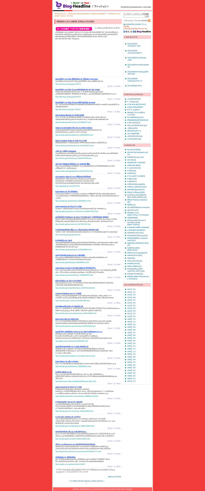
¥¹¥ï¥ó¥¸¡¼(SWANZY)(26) (137, 187)
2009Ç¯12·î (131, 319)
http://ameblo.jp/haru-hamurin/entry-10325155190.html (75, 326)
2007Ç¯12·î (131, 381)
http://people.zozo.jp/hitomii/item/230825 (70, 464)
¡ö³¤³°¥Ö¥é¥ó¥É (133, 134)
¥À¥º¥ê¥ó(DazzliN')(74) (136, 190)
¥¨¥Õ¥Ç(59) (131, 171)
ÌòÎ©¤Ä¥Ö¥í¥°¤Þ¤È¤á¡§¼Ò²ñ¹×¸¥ (135, 80)
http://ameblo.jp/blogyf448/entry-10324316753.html (74, 171)
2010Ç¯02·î (131, 314)
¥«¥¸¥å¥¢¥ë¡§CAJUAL (135, 117)
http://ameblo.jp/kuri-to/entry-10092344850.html (72, 439)
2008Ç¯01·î (131, 379)
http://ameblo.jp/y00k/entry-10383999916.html (72, 262)
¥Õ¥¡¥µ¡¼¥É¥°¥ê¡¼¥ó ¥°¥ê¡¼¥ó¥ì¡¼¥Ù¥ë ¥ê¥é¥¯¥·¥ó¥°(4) (136, 222)
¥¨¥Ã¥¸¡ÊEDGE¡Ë (133, 123)
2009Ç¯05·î (131, 335)
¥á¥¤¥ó (87, 481)
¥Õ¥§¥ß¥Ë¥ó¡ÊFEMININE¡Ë (137, 120)
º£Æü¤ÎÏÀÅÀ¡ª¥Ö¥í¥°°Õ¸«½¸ (136, 24)
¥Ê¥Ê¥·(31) (131, 205)
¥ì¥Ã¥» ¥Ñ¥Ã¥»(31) (134, 266)
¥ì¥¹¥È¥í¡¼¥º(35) (133, 264)
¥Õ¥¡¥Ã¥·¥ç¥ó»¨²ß (134, 131)
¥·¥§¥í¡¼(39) (132, 179)
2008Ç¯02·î (131, 376)
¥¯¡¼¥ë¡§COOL (133, 102)
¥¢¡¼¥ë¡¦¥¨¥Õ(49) (134, 150)
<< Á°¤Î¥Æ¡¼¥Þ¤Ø (76, 481)
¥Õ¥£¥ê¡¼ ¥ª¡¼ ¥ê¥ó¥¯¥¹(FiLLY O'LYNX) (75, 21)
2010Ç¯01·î (131, 316)
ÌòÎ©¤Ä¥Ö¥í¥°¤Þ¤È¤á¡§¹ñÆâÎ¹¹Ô (135, 52)
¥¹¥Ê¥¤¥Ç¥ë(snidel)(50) (136, 184)
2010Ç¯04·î (131, 308)
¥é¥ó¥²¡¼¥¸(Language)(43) (137, 253)
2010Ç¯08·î (131, 297)
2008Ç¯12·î (131, 349)
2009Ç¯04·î (131, 338)
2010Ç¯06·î (131, 303)
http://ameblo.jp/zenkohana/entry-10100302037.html (74, 146)
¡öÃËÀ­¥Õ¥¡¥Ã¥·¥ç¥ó (135, 136)
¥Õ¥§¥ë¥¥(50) (132, 218)
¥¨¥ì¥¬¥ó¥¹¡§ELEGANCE (136, 104)
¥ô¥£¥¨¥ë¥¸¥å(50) (134, 165)
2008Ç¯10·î (131, 354)
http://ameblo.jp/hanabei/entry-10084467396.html (73, 158)
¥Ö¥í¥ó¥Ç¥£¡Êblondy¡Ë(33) (137, 236)
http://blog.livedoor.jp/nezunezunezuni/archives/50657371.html (78, 452)
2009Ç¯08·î (131, 330)
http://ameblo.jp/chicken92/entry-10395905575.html (74, 275)
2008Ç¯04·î (131, 370)
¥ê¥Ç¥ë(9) (131, 258)
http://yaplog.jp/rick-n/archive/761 (67, 186)
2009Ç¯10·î (131, 324)
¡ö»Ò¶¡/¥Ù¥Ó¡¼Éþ (134, 139)
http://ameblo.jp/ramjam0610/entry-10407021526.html (75, 288)
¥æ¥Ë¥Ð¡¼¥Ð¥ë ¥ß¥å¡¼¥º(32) (133, 249)
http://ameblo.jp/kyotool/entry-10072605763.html (73, 224)
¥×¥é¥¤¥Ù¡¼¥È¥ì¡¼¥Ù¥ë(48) (138, 227)
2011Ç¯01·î (131, 289)
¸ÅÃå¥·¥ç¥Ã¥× (132, 128)
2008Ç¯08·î (131, 360)
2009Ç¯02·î (131, 343)
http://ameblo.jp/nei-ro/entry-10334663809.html (72, 301)
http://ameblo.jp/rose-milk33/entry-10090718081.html (74, 426)
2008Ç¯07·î (131, 362)
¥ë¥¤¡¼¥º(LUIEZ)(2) (134, 261)
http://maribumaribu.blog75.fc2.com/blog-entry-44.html (75, 356)
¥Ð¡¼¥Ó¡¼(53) (133, 210)
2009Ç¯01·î (131, 346)
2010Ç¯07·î (131, 300)
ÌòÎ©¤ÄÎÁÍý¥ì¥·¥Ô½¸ (135, 86)
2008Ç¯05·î (131, 368)
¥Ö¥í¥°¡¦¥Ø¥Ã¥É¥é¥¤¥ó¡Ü (84, 489)
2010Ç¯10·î (131, 295)
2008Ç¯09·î (131, 357)
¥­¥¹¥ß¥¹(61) (131, 173)
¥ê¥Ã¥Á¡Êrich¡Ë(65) (134, 255)
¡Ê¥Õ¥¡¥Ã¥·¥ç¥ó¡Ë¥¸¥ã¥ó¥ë (78, 14)
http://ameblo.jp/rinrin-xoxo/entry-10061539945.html (74, 411)
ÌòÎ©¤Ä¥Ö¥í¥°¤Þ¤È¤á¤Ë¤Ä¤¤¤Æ (131, 7)
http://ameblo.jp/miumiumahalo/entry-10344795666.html (75, 313)
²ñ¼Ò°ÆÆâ (147, 7)
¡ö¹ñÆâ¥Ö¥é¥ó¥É (134, 99)
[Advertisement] (76, 59)
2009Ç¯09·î (131, 327)
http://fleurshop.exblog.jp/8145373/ (68, 84)
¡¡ (76, 79)
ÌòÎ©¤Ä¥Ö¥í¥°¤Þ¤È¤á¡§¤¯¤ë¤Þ (134, 45)
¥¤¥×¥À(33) (131, 160)
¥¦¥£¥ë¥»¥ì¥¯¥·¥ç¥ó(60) (136, 163)
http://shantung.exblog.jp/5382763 (67, 235)
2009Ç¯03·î (131, 341)
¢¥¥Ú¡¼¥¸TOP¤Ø (114, 477)
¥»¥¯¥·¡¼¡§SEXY (133, 110)
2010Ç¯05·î (131, 306)
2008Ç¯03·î (131, 373)
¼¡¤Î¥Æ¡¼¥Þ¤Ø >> (97, 481)
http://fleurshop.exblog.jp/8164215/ (68, 97)
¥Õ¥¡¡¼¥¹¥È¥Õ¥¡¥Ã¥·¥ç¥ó (137, 125)
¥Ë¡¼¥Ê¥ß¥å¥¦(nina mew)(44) (138, 207)
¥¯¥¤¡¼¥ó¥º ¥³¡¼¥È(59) (136, 176)
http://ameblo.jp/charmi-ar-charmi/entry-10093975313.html (76, 211)
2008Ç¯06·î (131, 365)
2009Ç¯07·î (131, 333)
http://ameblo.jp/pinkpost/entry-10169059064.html (73, 250)
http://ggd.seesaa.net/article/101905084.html (71, 341)
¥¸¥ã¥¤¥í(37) (132, 181)
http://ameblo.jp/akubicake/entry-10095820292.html (74, 135)
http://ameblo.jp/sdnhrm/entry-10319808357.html (73, 122)
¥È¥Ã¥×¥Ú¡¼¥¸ (60, 14)
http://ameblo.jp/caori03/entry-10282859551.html (73, 366)
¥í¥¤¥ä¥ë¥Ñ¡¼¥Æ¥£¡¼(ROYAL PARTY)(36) (136, 270)
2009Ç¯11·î (131, 322)
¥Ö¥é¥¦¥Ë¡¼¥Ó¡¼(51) (135, 233)
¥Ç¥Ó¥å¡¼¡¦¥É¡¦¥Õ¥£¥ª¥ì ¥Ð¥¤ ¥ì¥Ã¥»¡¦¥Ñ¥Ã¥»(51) (137, 196)
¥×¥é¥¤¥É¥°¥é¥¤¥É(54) (136, 230)
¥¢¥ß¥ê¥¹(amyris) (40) (135, 157)
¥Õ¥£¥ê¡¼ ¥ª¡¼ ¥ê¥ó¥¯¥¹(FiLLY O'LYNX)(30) (138, 214)
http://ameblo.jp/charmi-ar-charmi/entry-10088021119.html (76, 396)
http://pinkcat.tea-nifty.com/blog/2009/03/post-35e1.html (75, 381)
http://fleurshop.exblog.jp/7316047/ (68, 109)
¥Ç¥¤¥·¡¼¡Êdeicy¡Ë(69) (136, 192)
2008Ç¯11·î (131, 352)
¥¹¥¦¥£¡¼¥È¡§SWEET (99, 14)
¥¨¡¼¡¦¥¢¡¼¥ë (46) (134, 168)
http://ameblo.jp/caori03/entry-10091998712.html (73, 201)
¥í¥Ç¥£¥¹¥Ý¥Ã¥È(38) (135, 274)
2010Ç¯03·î (131, 311)
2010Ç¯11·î (131, 292)
